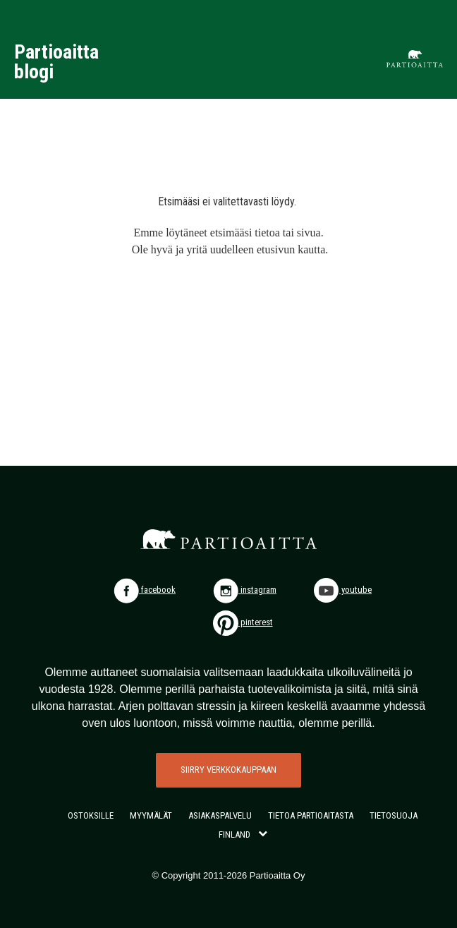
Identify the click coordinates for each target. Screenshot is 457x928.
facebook (145, 589)
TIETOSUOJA (394, 815)
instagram (244, 589)
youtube (343, 589)
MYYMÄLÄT (151, 815)
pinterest (243, 622)
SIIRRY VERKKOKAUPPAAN (228, 769)
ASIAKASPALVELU (220, 815)
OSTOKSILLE (91, 815)
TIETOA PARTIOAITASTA (310, 815)
